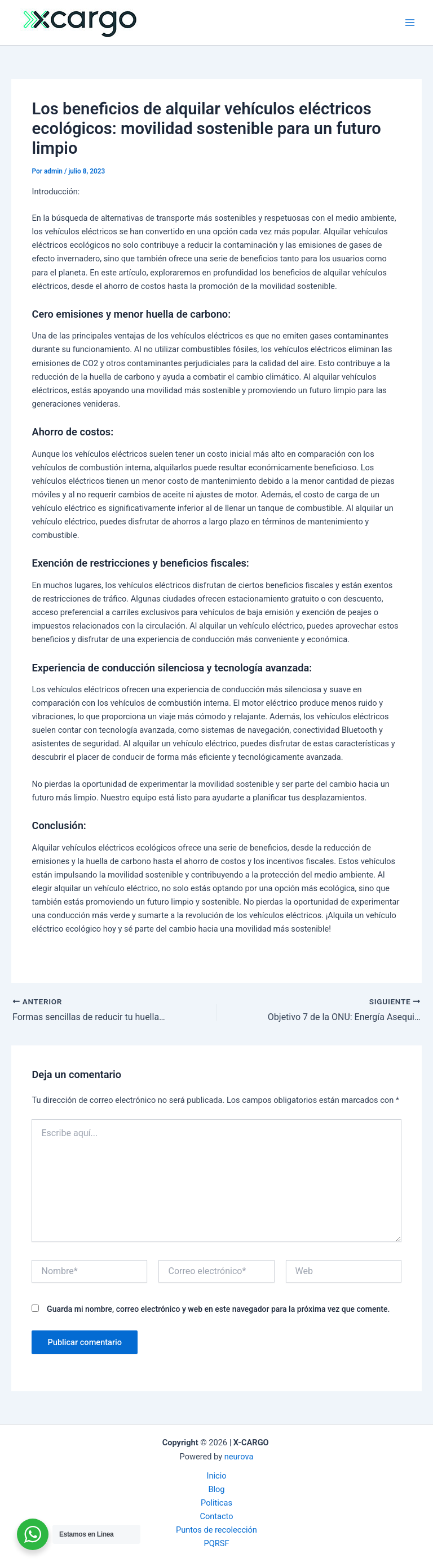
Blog (216, 1489)
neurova (239, 1457)
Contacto (216, 1516)
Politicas (216, 1503)
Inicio (216, 1476)
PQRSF (216, 1543)
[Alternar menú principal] (410, 22)
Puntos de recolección (216, 1530)
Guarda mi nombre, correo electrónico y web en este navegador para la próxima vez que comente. (218, 1309)
